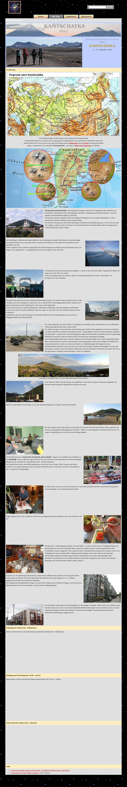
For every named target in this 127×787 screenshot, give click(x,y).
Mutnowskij (73, 143)
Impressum (86, 16)
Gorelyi (86, 143)
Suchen (109, 7)
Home (40, 16)
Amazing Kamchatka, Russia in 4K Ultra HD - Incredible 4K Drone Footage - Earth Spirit (40, 770)
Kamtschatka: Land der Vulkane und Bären (25, 773)
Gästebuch (71, 16)
